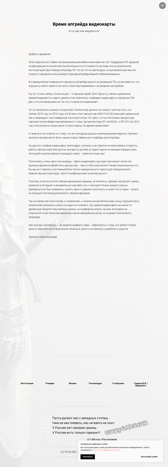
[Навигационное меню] (162, 6)
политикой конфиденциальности (106, 450)
